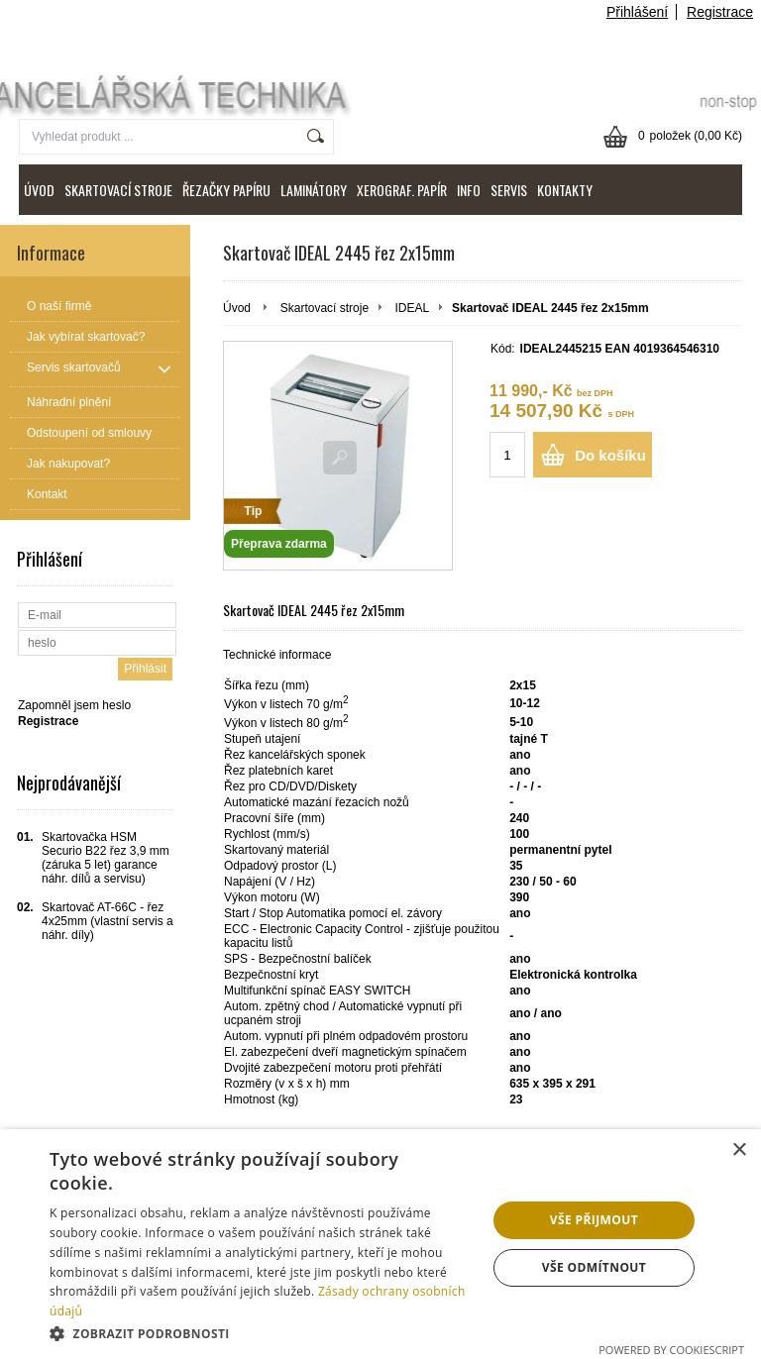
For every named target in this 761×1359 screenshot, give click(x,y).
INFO (469, 189)
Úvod (237, 308)
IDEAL (411, 308)
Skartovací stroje (324, 308)
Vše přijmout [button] (594, 1219)
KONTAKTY (565, 189)
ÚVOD (39, 189)
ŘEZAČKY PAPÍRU (226, 189)
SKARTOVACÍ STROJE (118, 189)
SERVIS (508, 189)
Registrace (720, 12)
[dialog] (380, 1244)
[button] (262, 1332)
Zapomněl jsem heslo (74, 705)
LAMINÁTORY (313, 189)
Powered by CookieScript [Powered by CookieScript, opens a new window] (671, 1349)
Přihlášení (637, 12)
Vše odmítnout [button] (594, 1267)
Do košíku (610, 455)
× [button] (738, 1150)
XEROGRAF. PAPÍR (402, 189)
